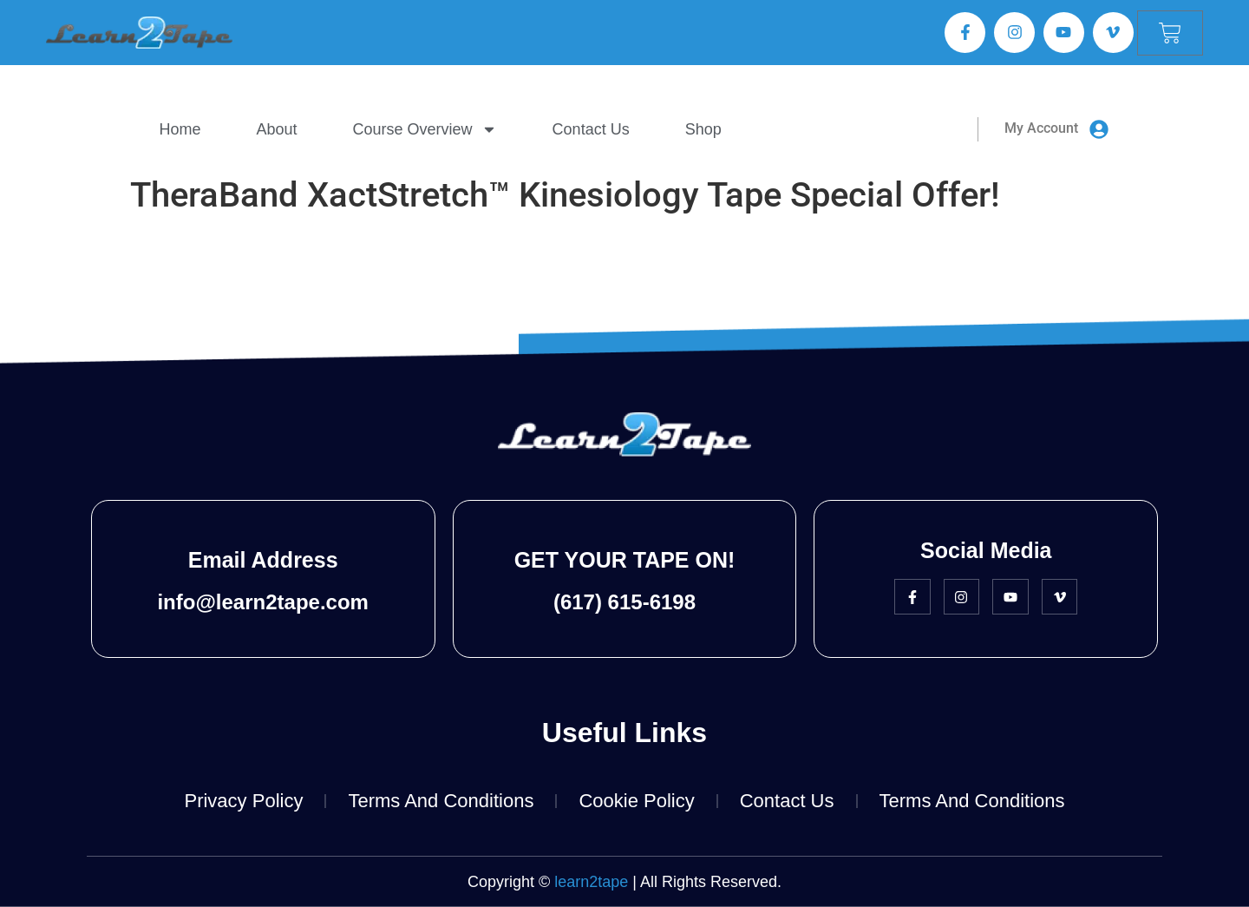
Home (180, 129)
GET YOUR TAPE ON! (625, 560)
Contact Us (591, 129)
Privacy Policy (243, 801)
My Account (1041, 128)
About (277, 129)
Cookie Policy (636, 801)
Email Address (263, 560)
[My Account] (1098, 129)
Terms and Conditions (440, 801)
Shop (703, 129)
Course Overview (425, 129)
